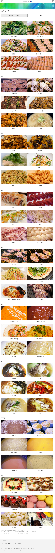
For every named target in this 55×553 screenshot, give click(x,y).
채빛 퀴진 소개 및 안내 (14, 15)
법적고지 (2, 543)
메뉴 (41, 15)
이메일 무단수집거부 (17, 543)
